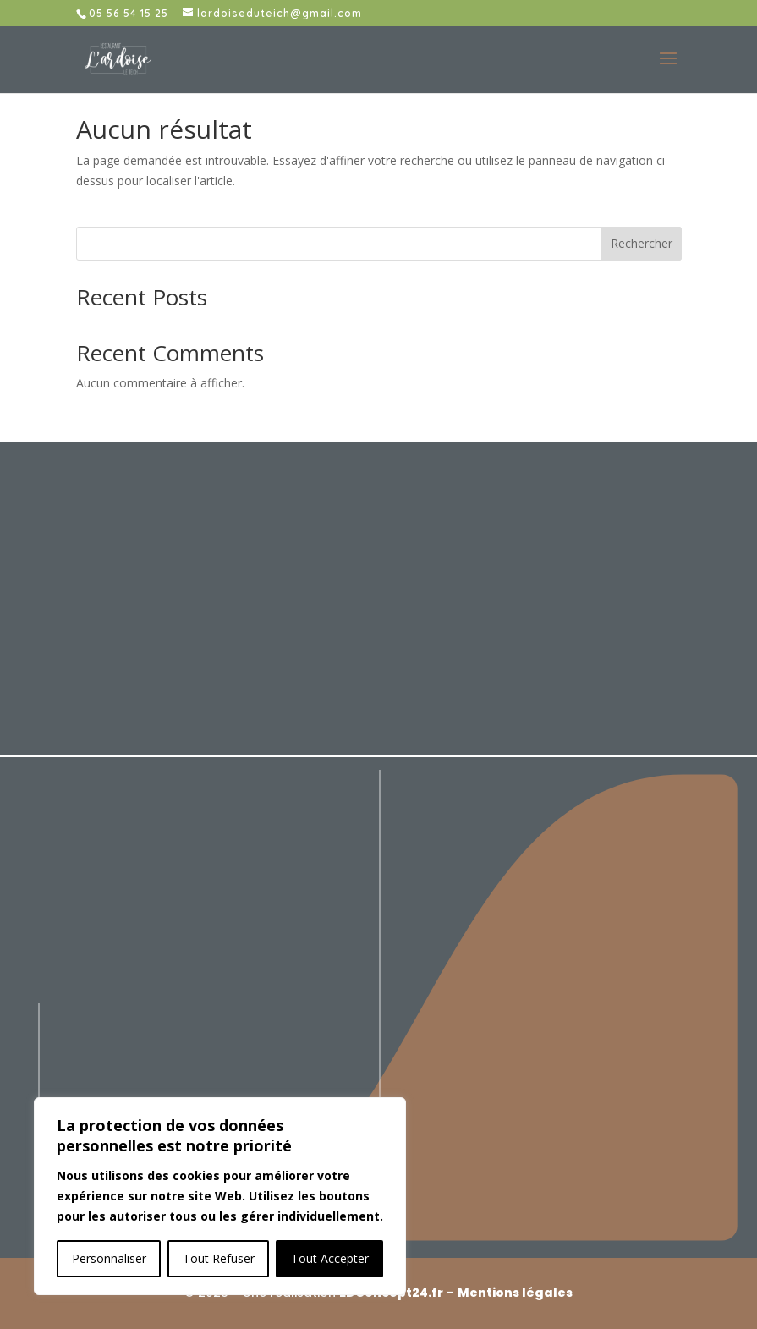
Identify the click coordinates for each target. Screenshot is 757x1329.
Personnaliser (109, 1258)
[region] (220, 1196)
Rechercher (641, 243)
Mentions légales (515, 1292)
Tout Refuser (219, 1258)
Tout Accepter (330, 1258)
